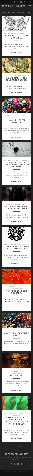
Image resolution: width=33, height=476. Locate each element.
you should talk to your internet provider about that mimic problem (16, 420)
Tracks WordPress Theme (12, 472)
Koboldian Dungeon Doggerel (16, 37)
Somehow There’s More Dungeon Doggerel (16, 248)
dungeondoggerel (22, 33)
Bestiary (23, 331)
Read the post (16, 52)
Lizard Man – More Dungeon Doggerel (16, 79)
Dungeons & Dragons (21, 160)
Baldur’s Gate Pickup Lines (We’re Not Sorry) (16, 207)
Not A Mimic (16, 375)
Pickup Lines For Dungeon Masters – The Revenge (17, 164)
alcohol (22, 204)
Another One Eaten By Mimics (16, 334)
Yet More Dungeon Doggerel (16, 292)
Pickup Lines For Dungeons (16, 121)
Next (19, 446)
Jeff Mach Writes (13, 6)
